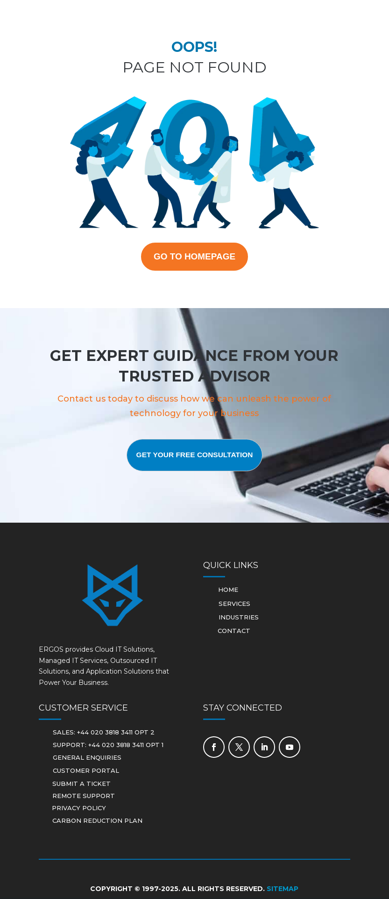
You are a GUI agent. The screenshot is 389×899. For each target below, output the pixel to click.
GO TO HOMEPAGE (194, 257)
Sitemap (282, 890)
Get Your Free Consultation (194, 456)
